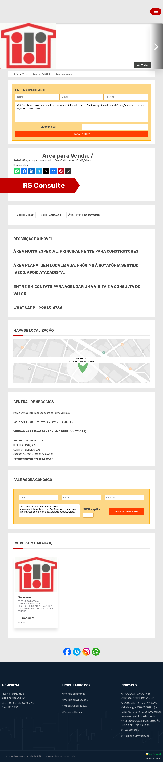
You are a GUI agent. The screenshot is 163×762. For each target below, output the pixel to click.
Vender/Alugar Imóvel (74, 706)
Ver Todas (142, 65)
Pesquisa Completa (73, 712)
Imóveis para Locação (75, 699)
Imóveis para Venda (73, 693)
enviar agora (81, 134)
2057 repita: (92, 509)
